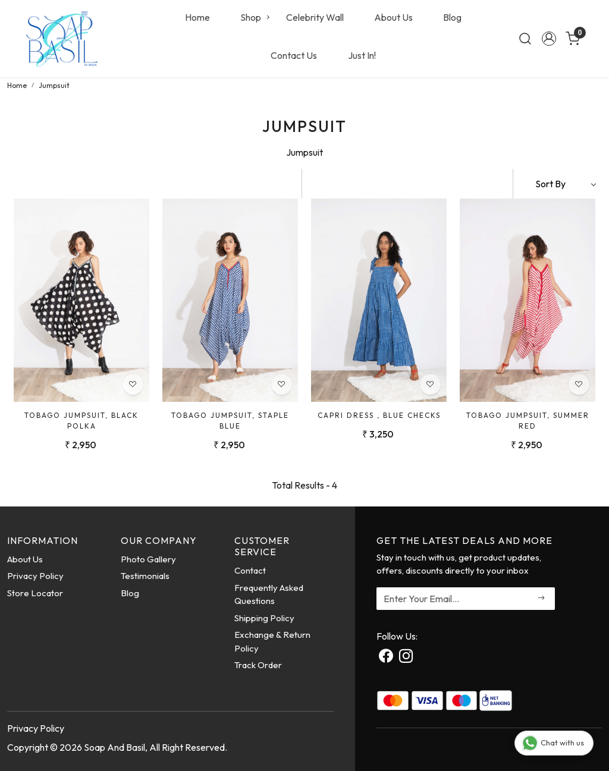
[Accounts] (549, 39)
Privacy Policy (35, 575)
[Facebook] (385, 657)
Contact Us (294, 55)
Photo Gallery (148, 559)
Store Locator (35, 593)
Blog (452, 17)
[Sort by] (557, 184)
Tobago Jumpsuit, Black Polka (81, 420)
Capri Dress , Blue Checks (379, 415)
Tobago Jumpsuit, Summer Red (527, 420)
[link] (525, 39)
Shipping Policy (264, 618)
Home (197, 17)
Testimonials (145, 575)
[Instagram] (406, 657)
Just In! (362, 55)
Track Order (258, 665)
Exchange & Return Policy (272, 641)
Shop (254, 17)
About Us (393, 17)
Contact (250, 570)
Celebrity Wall (315, 17)
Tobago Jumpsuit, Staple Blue (230, 420)
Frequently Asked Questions (268, 594)
